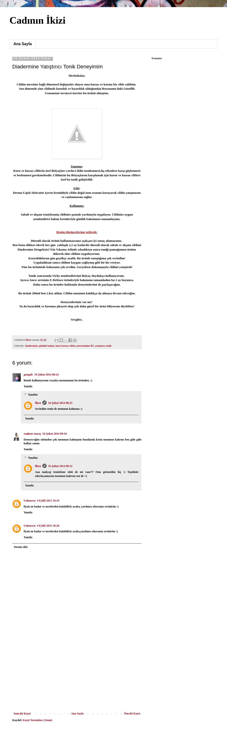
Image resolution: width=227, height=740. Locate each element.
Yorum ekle (21, 547)
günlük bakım (46, 345)
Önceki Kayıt (132, 713)
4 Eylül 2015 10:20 (48, 525)
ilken (38, 403)
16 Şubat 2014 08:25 (60, 403)
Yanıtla (28, 386)
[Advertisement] (76, 682)
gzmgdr (28, 374)
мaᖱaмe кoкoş (32, 433)
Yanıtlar (33, 394)
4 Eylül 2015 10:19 (48, 500)
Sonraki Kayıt (22, 713)
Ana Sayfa (22, 44)
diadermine (31, 345)
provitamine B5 (85, 345)
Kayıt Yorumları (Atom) (37, 720)
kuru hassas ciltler (65, 345)
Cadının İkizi (37, 20)
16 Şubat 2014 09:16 (54, 433)
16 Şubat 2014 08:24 (46, 374)
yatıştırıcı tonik (103, 345)
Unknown (29, 500)
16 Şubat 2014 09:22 (60, 466)
